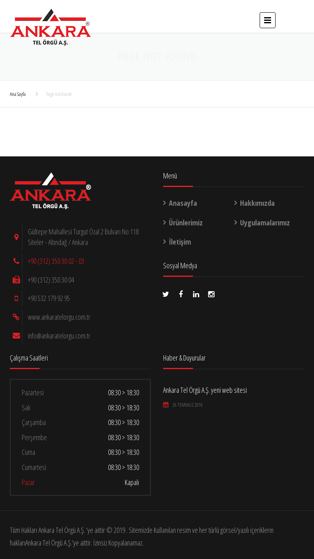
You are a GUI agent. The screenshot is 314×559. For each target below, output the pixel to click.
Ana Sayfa (18, 94)
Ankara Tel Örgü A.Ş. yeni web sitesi (205, 390)
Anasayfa (183, 203)
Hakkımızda (257, 203)
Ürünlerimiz (186, 222)
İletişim (180, 242)
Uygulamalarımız (265, 222)
